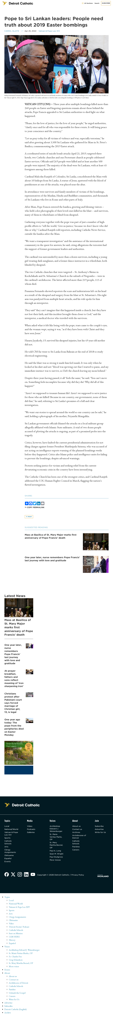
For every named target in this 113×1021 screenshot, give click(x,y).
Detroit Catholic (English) (15, 1013)
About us (77, 826)
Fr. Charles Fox (15, 961)
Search (97, 3)
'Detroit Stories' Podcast (19, 931)
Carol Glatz (11, 31)
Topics (7, 902)
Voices (7, 951)
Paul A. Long (56, 852)
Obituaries (9, 856)
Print (29, 517)
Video (30, 826)
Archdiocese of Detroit (78, 837)
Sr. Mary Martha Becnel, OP (55, 845)
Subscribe (106, 3)
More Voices (56, 866)
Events (7, 863)
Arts (6, 847)
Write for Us (100, 833)
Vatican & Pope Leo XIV (50, 31)
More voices (14, 971)
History (12, 944)
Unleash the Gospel (17, 997)
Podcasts (32, 829)
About (7, 977)
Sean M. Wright (53, 856)
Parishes (76, 847)
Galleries (32, 833)
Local (6, 826)
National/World (11, 829)
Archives (77, 833)
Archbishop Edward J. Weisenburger (56, 829)
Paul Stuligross (54, 862)
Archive (7, 1017)
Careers (76, 851)
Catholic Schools (8, 843)
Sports (7, 838)
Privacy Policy (78, 880)
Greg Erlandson (16, 964)
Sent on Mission (16, 938)
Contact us (78, 829)
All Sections (87, 3)
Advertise (99, 829)
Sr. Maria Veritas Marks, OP (56, 837)
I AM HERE (14, 941)
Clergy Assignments (10, 852)
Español (8, 860)
